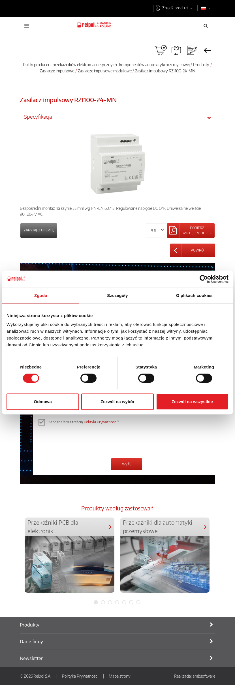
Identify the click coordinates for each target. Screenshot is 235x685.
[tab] (117, 117)
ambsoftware (204, 675)
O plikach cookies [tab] (194, 295)
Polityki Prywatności (100, 422)
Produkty (201, 64)
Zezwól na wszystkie (192, 401)
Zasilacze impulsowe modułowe (105, 70)
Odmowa (43, 401)
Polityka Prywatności (80, 675)
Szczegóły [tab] (117, 295)
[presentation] (85, 442)
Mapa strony (120, 675)
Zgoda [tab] (40, 295)
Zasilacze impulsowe (57, 70)
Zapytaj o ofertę (39, 230)
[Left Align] (191, 230)
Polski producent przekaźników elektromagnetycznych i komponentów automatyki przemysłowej (106, 64)
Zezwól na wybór (117, 401)
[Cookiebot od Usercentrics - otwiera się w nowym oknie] (203, 279)
